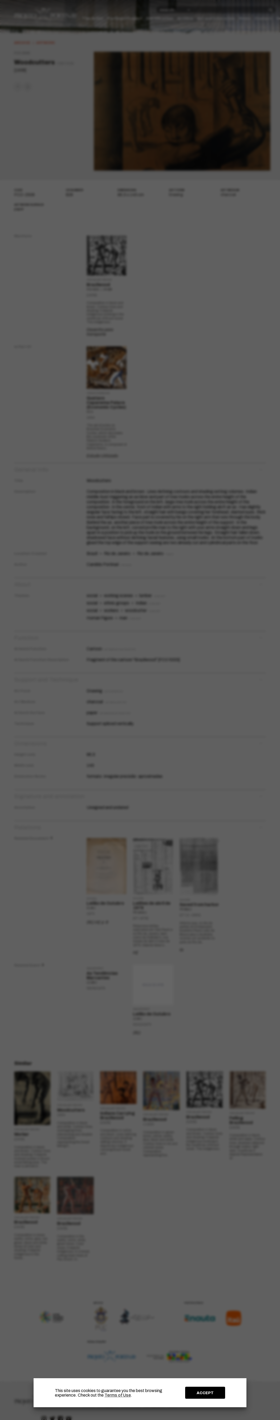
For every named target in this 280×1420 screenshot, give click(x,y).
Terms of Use (117, 1395)
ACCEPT (205, 1393)
